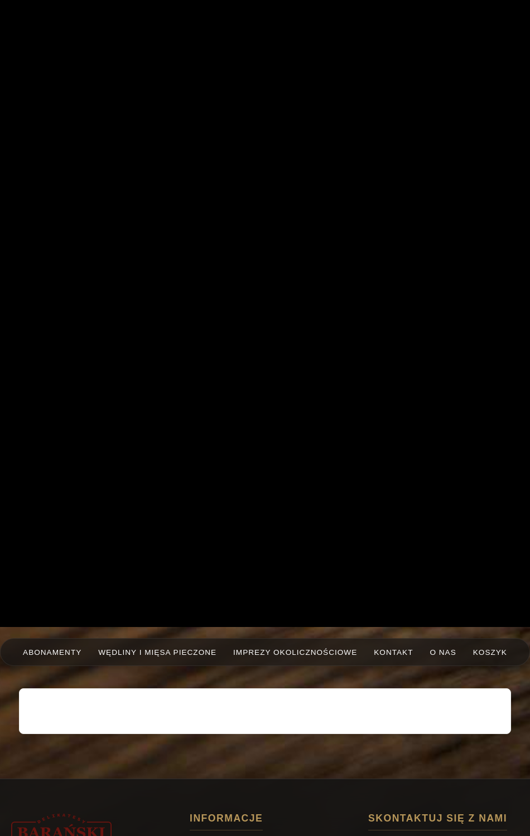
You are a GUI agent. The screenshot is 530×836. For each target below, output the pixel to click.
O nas (443, 652)
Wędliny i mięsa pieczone (157, 652)
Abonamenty (52, 652)
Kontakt (393, 652)
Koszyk (490, 652)
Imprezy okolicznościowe (295, 652)
